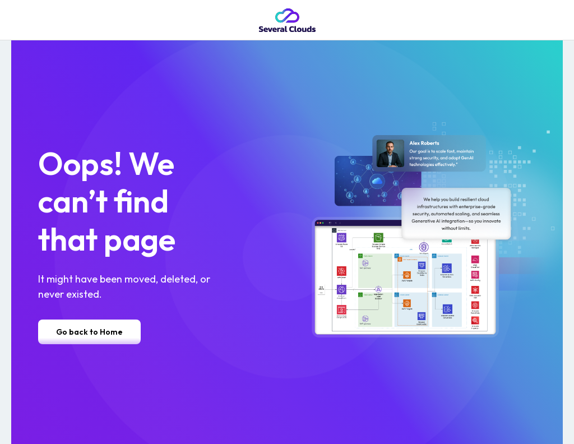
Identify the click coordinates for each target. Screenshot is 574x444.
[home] (287, 20)
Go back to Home (89, 332)
